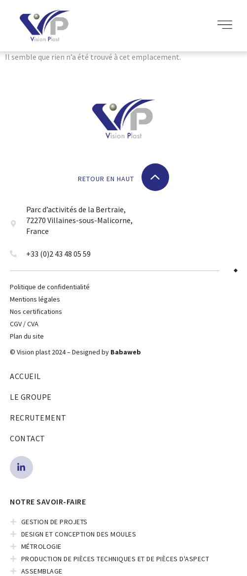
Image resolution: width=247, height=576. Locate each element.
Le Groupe (31, 397)
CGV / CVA (24, 323)
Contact (27, 438)
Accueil (25, 376)
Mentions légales (35, 299)
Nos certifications (36, 311)
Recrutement (38, 417)
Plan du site (27, 336)
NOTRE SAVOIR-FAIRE (48, 501)
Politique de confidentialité (50, 286)
